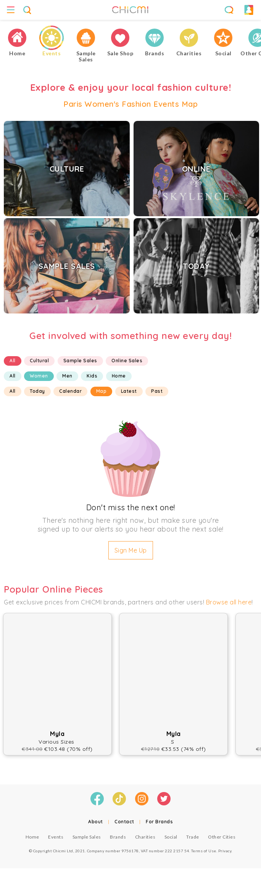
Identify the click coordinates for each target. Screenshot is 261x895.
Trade (192, 837)
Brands (118, 837)
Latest (129, 391)
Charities (145, 837)
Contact (124, 821)
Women (39, 376)
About (95, 821)
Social (170, 837)
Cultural (39, 360)
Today (37, 391)
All (13, 360)
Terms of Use (203, 850)
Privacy (225, 850)
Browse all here (229, 602)
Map (101, 391)
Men (67, 376)
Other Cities (221, 837)
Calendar (70, 391)
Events (55, 837)
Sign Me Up (130, 550)
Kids (92, 376)
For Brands (159, 821)
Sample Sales (80, 360)
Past (157, 391)
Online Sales (126, 360)
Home (119, 376)
